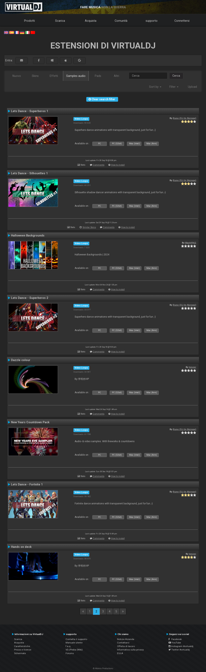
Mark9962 (190, 242)
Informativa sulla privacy (130, 649)
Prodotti (29, 20)
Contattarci (123, 642)
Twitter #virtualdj (179, 649)
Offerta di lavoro (126, 646)
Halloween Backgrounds (27, 235)
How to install (118, 165)
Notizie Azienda (125, 639)
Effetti (54, 75)
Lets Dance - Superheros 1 (29, 111)
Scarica (60, 20)
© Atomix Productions (103, 668)
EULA (120, 653)
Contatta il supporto (76, 639)
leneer (192, 367)
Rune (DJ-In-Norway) (184, 118)
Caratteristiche (22, 646)
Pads (98, 75)
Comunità (121, 20)
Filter (173, 86)
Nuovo (16, 75)
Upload (192, 86)
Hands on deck (21, 546)
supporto (152, 20)
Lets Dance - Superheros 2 (29, 297)
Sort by (155, 86)
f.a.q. (68, 646)
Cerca (176, 75)
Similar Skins (89, 227)
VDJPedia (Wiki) (74, 649)
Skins (35, 75)
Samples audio (75, 75)
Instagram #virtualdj (181, 646)
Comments (98, 165)
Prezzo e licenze (22, 649)
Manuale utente (74, 642)
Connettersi (182, 20)
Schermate (20, 653)
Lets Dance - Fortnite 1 (27, 484)
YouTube (175, 642)
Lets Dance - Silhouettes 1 (29, 173)
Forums (70, 653)
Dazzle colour (20, 360)
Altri (116, 75)
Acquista (90, 20)
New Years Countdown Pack (30, 422)
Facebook (175, 639)
